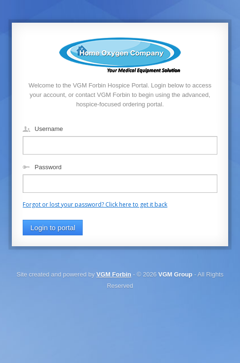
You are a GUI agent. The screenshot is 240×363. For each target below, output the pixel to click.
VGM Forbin (113, 274)
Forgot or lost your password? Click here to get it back (95, 204)
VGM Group (175, 274)
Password (47, 167)
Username (48, 128)
